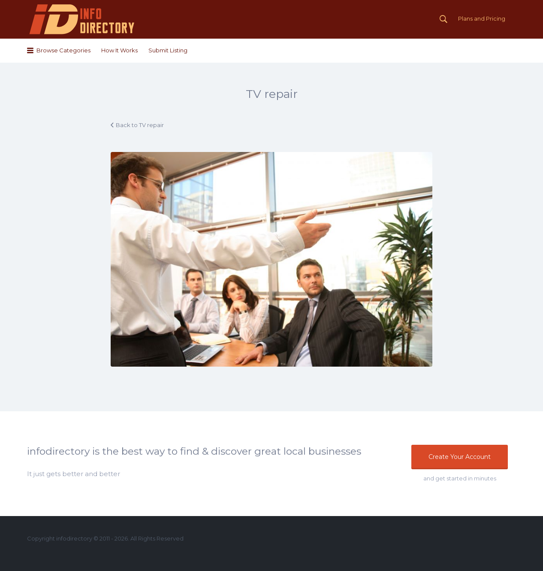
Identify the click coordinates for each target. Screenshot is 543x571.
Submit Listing (167, 50)
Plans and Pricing (481, 18)
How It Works (119, 50)
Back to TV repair (140, 124)
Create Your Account (459, 457)
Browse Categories (63, 50)
